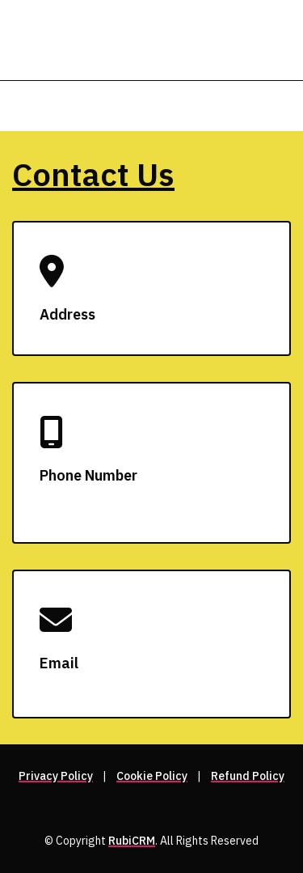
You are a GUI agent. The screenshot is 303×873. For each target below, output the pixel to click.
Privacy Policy (56, 776)
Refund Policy (247, 776)
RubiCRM (131, 840)
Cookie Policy (151, 776)
